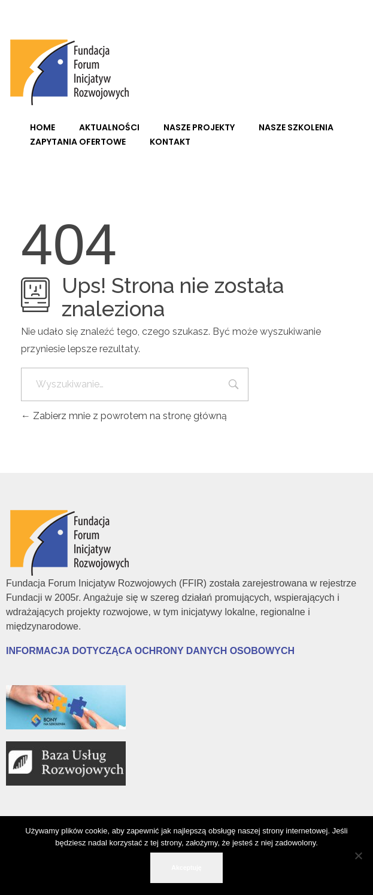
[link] (72, 70)
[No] (358, 856)
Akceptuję (186, 867)
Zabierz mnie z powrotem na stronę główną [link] (124, 415)
